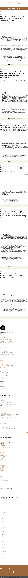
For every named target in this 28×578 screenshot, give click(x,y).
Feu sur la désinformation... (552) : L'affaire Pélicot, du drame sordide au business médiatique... (13, 170)
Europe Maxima (2, 468)
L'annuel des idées (2, 504)
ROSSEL (1, 427)
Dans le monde (3, 524)
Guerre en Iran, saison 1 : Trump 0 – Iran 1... (6, 341)
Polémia (1, 499)
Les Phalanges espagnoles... (4, 364)
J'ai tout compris (2, 470)
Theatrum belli (2, 443)
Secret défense (2, 446)
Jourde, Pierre (2, 462)
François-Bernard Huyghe (3, 498)
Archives (13, 8)
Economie (3, 530)
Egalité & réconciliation (3, 467)
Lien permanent (13, 64)
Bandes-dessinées (4, 515)
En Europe (3, 531)
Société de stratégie (2, 445)
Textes (2, 558)
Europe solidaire (2, 489)
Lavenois (1, 404)
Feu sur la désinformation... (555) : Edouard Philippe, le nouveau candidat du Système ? (12, 19)
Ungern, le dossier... (3, 357)
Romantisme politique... (3, 351)
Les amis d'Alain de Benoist (3, 438)
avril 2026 (1, 382)
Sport (2, 555)
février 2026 (1, 384)
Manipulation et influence (5, 544)
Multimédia (4, 65)
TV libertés (26, 129)
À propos (18, 8)
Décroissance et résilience (5, 527)
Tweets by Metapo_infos (3, 333)
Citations (3, 520)
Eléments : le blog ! (2, 478)
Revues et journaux (4, 551)
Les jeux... (1, 338)
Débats (2, 525)
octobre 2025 (2, 388)
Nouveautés (3, 548)
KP (0, 407)
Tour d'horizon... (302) (3, 344)
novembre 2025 (2, 387)
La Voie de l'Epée (2, 447)
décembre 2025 (2, 386)
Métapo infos (14, 3)
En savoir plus (5, 577)
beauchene (2, 424)
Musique (3, 547)
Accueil (9, 8)
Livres (2, 541)
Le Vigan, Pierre (2, 461)
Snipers (2, 554)
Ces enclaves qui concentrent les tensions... (10, 404)
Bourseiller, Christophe (3, 453)
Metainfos (1, 472)
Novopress (1, 500)
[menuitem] (9, 8)
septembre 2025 (2, 389)
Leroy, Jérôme (2, 451)
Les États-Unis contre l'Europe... (8, 427)
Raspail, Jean (1, 459)
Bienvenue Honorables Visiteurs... (9, 424)
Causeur (1, 503)
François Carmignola (3, 414)
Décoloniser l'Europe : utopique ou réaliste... (6, 367)
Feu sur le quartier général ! (3, 466)
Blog (2, 517)
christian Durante (2, 401)
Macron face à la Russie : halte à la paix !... (13, 414)
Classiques (3, 521)
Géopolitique (3, 537)
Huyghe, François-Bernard (3, 455)
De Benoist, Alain (2, 456)
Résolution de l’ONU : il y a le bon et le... (5, 361)
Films (2, 535)
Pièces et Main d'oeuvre (3, 502)
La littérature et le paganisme (4, 480)
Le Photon (1, 479)
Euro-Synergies (2, 469)
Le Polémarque (2, 444)
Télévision (3, 557)
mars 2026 (1, 383)
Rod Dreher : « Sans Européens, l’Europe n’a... (11, 417)
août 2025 (1, 390)
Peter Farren (2, 417)
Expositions (3, 534)
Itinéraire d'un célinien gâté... (10, 401)
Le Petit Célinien (2, 486)
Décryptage (20, 64)
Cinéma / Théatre (4, 518)
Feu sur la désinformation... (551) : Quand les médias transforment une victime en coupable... (13, 275)
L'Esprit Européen (2, 490)
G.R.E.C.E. (1, 476)
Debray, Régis (2, 452)
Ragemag (1, 471)
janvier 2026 (1, 385)
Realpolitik (1, 491)
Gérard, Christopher (2, 460)
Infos (2, 538)
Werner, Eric (1, 454)
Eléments (1, 477)
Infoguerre (1, 501)
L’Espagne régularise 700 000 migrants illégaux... (7, 354)
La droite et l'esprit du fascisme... (7, 407)
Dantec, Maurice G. (2, 458)
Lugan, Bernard (2, 457)
